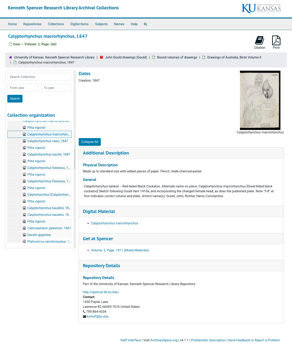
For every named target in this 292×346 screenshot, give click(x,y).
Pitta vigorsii (36, 128)
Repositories (32, 24)
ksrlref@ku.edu (97, 316)
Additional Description (106, 153)
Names (119, 24)
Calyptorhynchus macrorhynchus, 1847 (51, 121)
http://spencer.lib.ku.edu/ (101, 292)
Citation (259, 43)
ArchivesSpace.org (163, 340)
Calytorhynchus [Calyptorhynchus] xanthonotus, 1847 (65, 195)
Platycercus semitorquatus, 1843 (51, 241)
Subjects (101, 24)
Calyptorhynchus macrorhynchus (114, 223)
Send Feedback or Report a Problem (254, 340)
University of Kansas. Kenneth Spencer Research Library (54, 57)
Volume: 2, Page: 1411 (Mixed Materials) (120, 250)
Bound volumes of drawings (177, 57)
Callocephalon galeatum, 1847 (49, 228)
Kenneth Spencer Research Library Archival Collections (63, 7)
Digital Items (79, 24)
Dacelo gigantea (39, 235)
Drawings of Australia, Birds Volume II (234, 57)
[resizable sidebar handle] (74, 159)
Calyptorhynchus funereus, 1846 (50, 168)
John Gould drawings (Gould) (126, 57)
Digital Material (99, 211)
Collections (56, 24)
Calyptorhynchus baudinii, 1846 (49, 208)
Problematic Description (208, 340)
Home (12, 24)
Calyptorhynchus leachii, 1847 (48, 154)
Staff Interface (130, 340)
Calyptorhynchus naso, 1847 (47, 141)
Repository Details (101, 265)
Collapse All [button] (89, 142)
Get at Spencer (98, 238)
